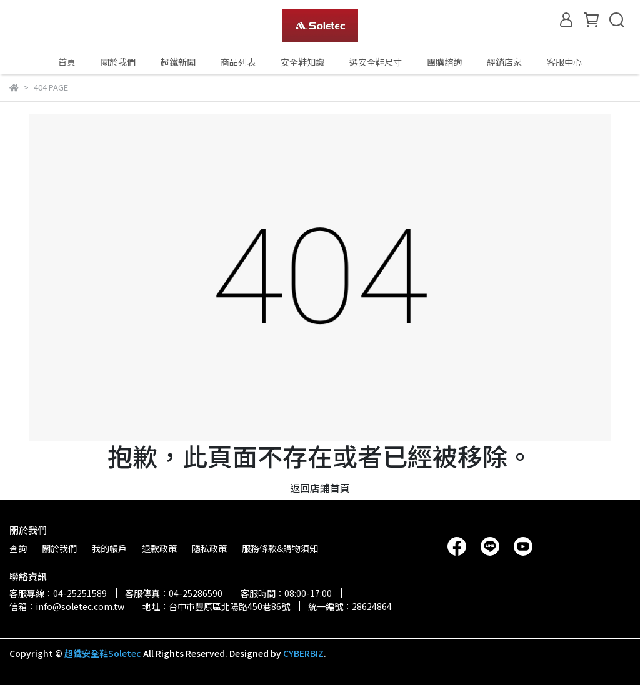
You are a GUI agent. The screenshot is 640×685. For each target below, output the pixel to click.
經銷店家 (504, 62)
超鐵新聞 (178, 62)
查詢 (18, 548)
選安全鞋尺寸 (375, 62)
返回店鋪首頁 (320, 487)
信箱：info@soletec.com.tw (66, 606)
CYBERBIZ (303, 653)
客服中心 (564, 62)
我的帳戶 (109, 548)
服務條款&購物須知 (280, 548)
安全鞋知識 (302, 62)
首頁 (67, 62)
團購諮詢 (444, 62)
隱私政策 (209, 548)
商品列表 (238, 62)
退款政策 (159, 548)
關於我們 (118, 62)
